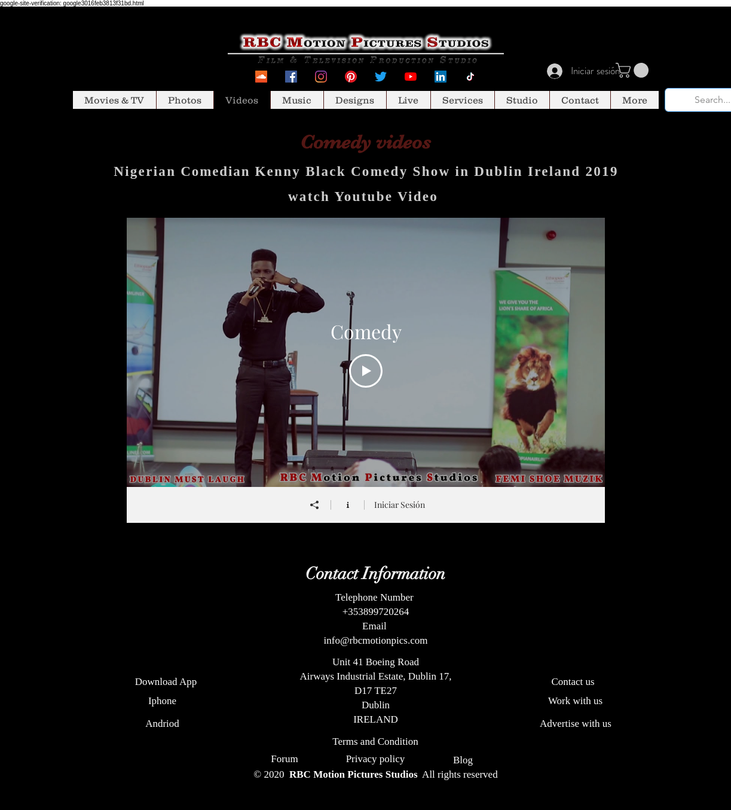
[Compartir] (314, 505)
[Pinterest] (351, 77)
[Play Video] (366, 371)
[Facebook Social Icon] (291, 77)
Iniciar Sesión (399, 504)
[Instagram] (321, 77)
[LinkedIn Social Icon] (440, 77)
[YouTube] (411, 77)
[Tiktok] (470, 77)
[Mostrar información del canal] (347, 505)
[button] (634, 70)
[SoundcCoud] (261, 77)
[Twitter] (381, 77)
